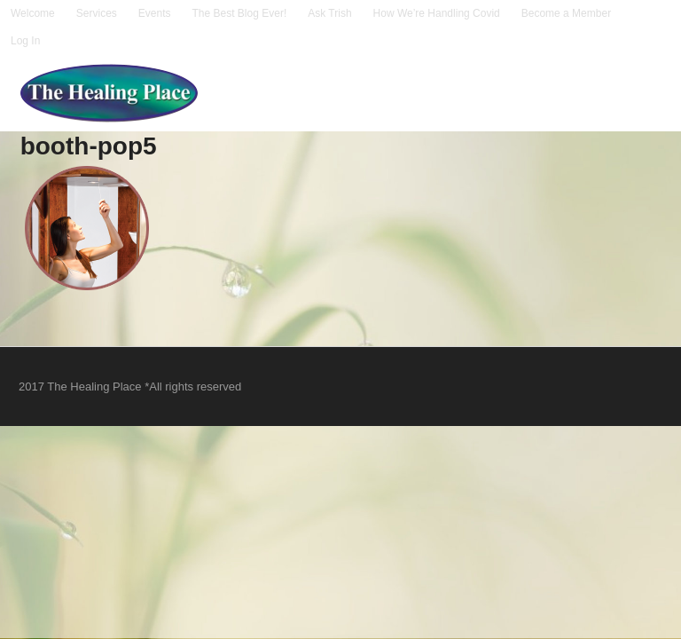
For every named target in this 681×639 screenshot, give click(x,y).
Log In (25, 41)
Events (154, 13)
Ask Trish (329, 13)
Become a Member (566, 13)
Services (96, 13)
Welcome (33, 13)
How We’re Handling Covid (436, 13)
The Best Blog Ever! (239, 13)
